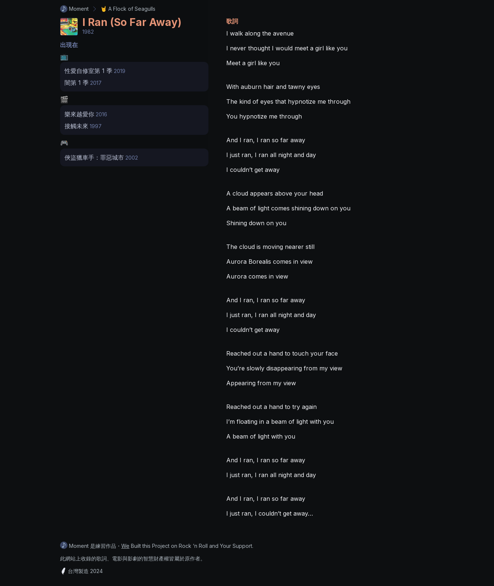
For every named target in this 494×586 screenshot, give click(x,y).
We (125, 546)
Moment (74, 9)
